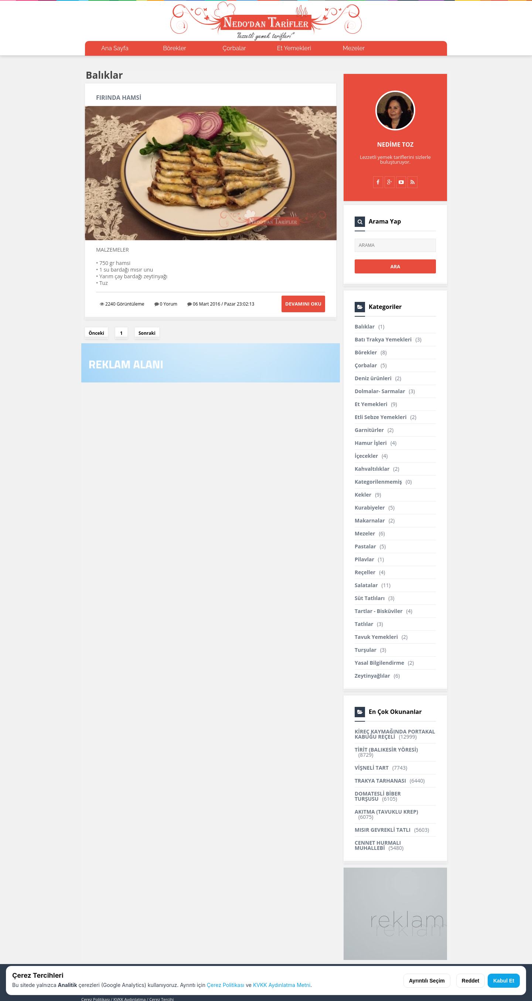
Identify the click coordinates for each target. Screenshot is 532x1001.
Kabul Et (503, 981)
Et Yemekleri (294, 48)
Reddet (470, 981)
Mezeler (354, 48)
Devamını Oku (303, 303)
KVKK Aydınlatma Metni (281, 985)
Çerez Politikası (225, 985)
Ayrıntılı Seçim (427, 981)
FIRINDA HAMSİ (118, 97)
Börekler (174, 48)
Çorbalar (234, 48)
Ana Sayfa (115, 48)
